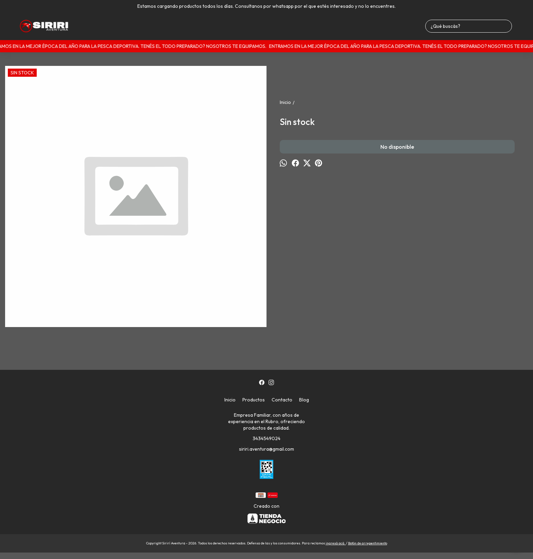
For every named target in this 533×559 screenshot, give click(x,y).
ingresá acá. (336, 543)
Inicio (230, 400)
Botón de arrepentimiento (367, 543)
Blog (304, 400)
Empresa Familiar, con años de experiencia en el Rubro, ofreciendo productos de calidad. (266, 421)
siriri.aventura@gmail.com (266, 449)
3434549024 (266, 438)
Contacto (282, 400)
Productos (253, 400)
